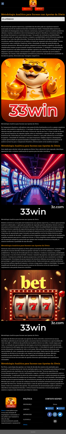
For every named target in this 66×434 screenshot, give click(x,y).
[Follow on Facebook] (49, 411)
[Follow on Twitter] (60, 411)
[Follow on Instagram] (54, 411)
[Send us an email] (55, 418)
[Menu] (2, 3)
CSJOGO (33, 429)
